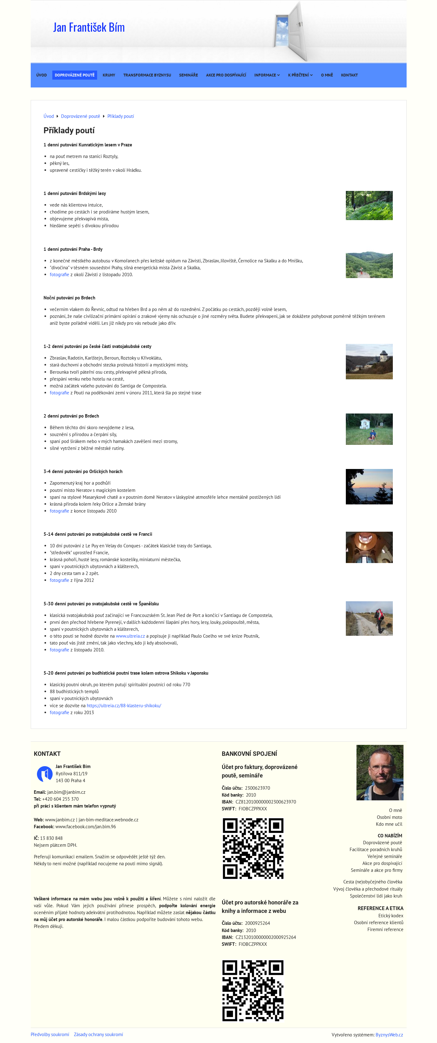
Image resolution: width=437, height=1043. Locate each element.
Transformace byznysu (147, 75)
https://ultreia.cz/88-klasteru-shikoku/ (124, 706)
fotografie (59, 274)
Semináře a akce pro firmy (376, 870)
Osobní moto (389, 817)
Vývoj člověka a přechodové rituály (367, 889)
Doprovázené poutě (75, 75)
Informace (267, 75)
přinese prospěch (137, 906)
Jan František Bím (89, 26)
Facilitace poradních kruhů (376, 849)
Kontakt (349, 75)
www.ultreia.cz (130, 636)
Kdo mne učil (389, 824)
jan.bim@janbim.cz (66, 792)
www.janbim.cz (60, 820)
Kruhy (109, 75)
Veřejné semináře (384, 856)
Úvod (41, 75)
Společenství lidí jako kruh (376, 896)
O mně (327, 75)
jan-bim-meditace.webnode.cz (108, 820)
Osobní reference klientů (378, 922)
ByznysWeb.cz (389, 1035)
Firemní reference (385, 929)
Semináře (188, 75)
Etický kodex (390, 916)
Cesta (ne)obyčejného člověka (372, 882)
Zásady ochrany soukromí (98, 1034)
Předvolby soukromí (50, 1034)
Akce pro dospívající (226, 75)
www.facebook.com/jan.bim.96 (85, 827)
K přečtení (300, 75)
